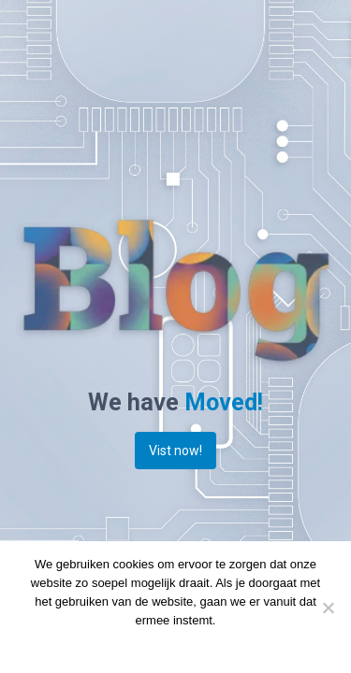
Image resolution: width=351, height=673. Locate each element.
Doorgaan (133, 644)
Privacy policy (206, 644)
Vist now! (175, 450)
